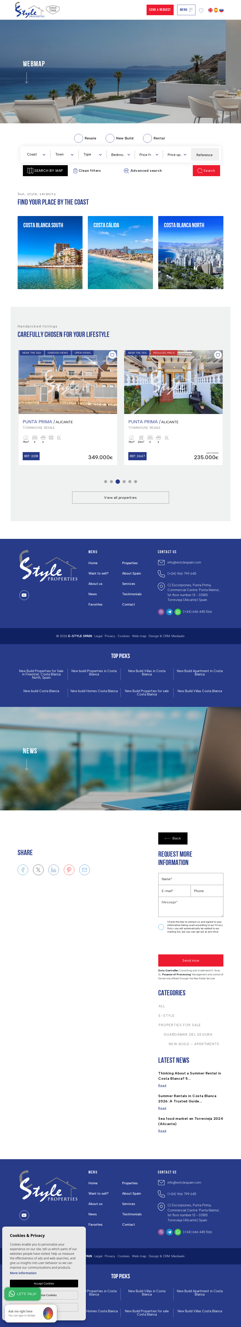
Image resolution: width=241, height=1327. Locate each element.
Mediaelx (178, 636)
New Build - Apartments (189, 1044)
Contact (128, 604)
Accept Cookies (44, 1283)
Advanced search (142, 170)
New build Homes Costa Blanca (94, 691)
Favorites (95, 604)
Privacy (110, 636)
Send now (190, 960)
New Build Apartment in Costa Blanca (200, 672)
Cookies (124, 636)
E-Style (167, 1016)
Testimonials (132, 594)
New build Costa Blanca (41, 691)
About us (95, 584)
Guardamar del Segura (185, 1035)
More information (23, 1273)
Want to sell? (98, 573)
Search (206, 170)
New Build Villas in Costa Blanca (147, 672)
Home (93, 563)
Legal (98, 636)
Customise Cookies (44, 1295)
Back (173, 838)
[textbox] (37, 154)
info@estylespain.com (184, 562)
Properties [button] (130, 563)
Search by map (45, 171)
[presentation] (181, 945)
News (92, 594)
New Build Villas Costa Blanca (200, 691)
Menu (186, 10)
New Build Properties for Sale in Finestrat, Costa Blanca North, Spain (41, 674)
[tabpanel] (67, 407)
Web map (139, 636)
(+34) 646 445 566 (197, 612)
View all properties (120, 497)
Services (128, 584)
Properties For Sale (180, 1025)
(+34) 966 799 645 (181, 574)
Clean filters (87, 170)
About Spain (131, 573)
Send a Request (160, 10)
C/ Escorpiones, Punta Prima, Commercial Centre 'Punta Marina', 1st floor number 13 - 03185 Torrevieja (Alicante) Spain (193, 592)
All (162, 1006)
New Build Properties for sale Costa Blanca (147, 692)
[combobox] (36, 154)
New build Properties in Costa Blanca (94, 672)
